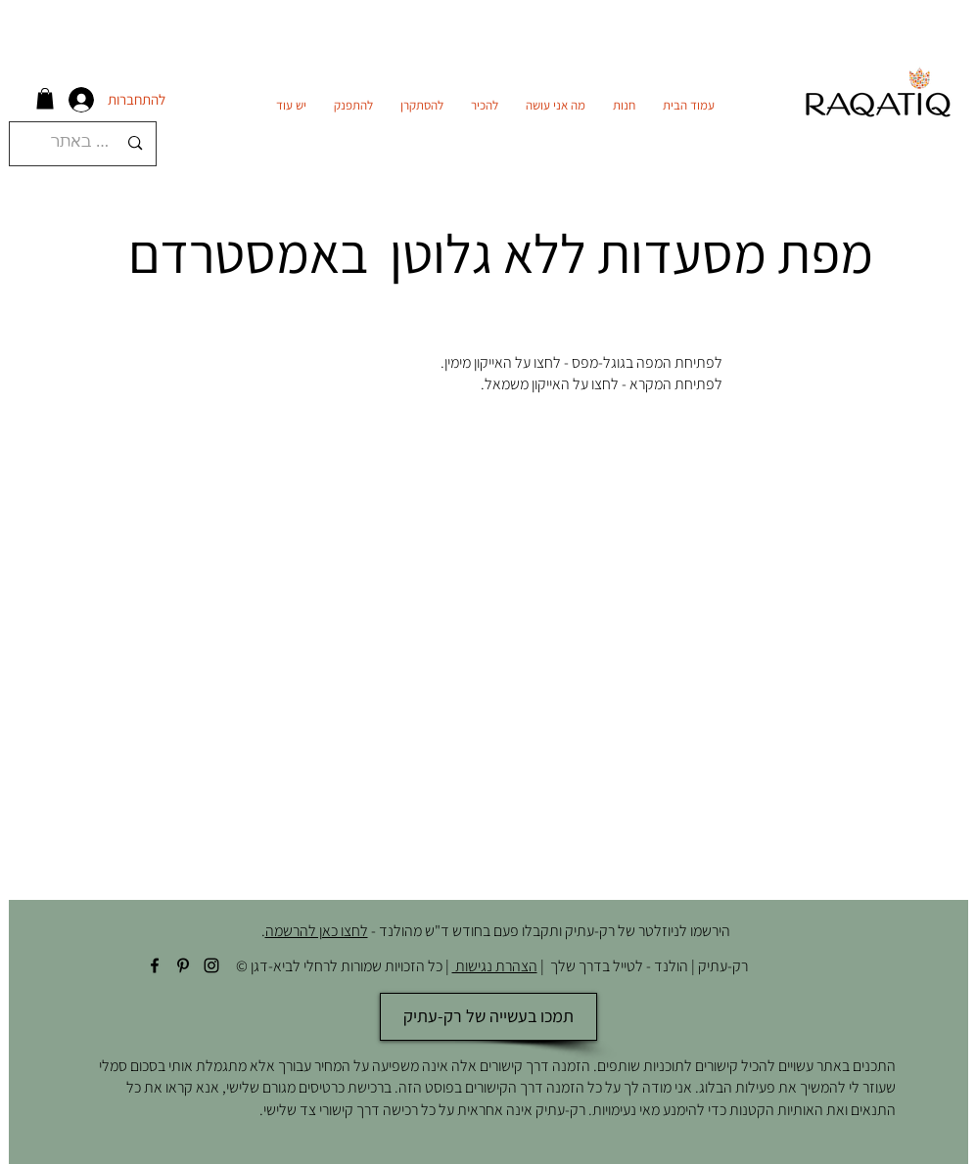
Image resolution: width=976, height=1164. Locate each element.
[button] (45, 99)
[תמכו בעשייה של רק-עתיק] (488, 1017)
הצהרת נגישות (494, 966)
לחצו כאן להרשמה (316, 930)
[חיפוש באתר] (85, 143)
